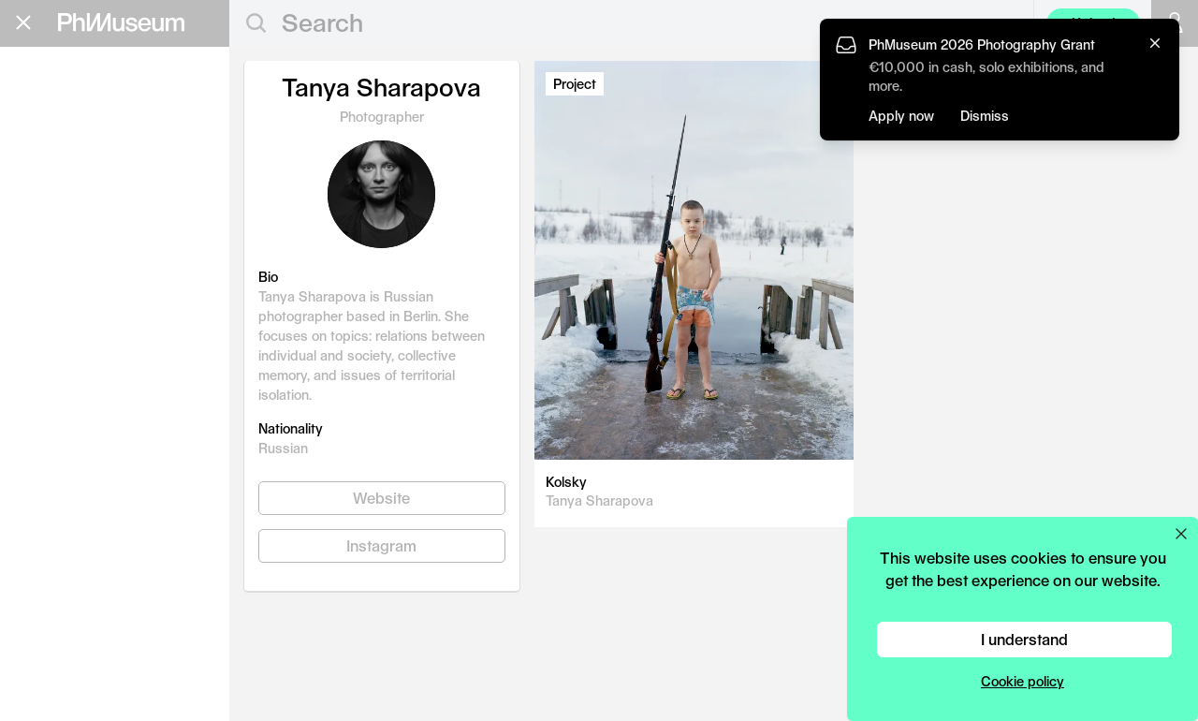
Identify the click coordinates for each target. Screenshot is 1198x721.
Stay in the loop (80, 411)
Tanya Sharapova (599, 500)
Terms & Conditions (74, 484)
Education (75, 133)
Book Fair (72, 193)
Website (381, 498)
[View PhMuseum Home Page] (121, 22)
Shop (38, 333)
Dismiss (984, 116)
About (42, 310)
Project (574, 84)
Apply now (901, 116)
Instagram (381, 545)
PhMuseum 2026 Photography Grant (982, 44)
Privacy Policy (57, 468)
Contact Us (49, 451)
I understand (1024, 639)
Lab (37, 253)
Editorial (64, 103)
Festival (60, 223)
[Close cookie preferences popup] (1181, 533)
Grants (54, 163)
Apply (192, 166)
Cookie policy (1022, 681)
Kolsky (566, 482)
